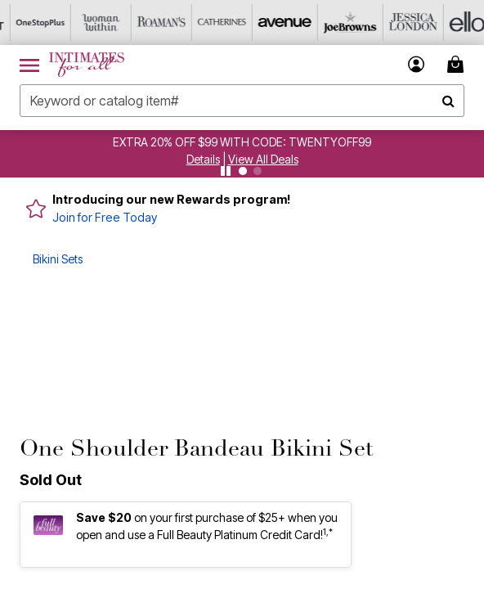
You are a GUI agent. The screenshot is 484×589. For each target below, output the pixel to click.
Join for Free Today (104, 217)
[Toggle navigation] (29, 64)
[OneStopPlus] (30, 22)
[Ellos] (454, 22)
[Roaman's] (151, 22)
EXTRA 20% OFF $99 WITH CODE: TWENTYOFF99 (242, 142)
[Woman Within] (90, 22)
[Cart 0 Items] (457, 64)
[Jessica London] (393, 22)
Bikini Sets (58, 259)
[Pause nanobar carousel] (225, 171)
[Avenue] (272, 22)
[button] (203, 159)
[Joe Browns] (332, 22)
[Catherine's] (212, 22)
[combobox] (242, 100)
